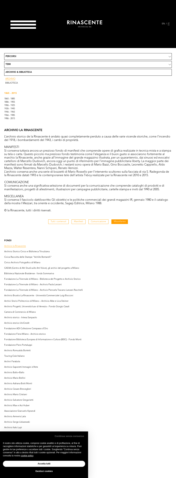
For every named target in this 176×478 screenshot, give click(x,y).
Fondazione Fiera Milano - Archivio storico (25, 334)
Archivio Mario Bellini (14, 378)
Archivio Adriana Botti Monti (18, 384)
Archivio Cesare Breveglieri (17, 389)
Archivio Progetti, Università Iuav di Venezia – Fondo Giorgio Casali (36, 307)
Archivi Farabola (12, 362)
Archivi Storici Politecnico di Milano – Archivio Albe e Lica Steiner (36, 301)
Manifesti (78, 221)
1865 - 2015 (10, 93)
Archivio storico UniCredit (16, 323)
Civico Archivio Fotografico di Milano (22, 263)
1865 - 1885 (9, 99)
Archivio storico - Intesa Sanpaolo (20, 318)
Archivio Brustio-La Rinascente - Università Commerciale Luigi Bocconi (38, 296)
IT (169, 24)
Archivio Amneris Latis (15, 417)
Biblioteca (11, 83)
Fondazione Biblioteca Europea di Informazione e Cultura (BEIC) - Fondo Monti (42, 340)
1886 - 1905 (9, 102)
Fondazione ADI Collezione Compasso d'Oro (26, 329)
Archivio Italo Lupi (13, 427)
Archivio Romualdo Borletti (17, 351)
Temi (8, 64)
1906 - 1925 (9, 105)
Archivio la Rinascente (15, 246)
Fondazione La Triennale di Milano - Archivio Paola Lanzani (33, 285)
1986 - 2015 (9, 118)
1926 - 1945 (9, 109)
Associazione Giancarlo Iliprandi (19, 411)
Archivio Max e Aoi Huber (17, 406)
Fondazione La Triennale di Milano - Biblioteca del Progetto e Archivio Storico (42, 279)
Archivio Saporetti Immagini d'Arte (21, 367)
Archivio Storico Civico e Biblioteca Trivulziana (27, 252)
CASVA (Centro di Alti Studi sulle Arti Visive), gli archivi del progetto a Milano (41, 268)
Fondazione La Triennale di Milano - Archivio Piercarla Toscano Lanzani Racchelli (43, 290)
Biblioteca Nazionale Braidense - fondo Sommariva (29, 274)
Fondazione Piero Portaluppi (18, 345)
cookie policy (27, 455)
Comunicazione (98, 221)
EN (163, 24)
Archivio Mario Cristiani (15, 395)
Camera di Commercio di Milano (20, 312)
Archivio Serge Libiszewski (17, 422)
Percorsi (11, 56)
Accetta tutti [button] (44, 463)
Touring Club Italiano (14, 356)
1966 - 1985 (9, 115)
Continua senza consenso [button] (69, 436)
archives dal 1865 (84, 27)
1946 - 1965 (9, 112)
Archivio (10, 79)
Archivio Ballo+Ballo (14, 373)
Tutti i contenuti (58, 221)
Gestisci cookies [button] (44, 471)
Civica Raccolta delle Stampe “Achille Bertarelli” (28, 257)
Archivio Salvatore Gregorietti (18, 400)
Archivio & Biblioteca (19, 72)
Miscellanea (120, 221)
